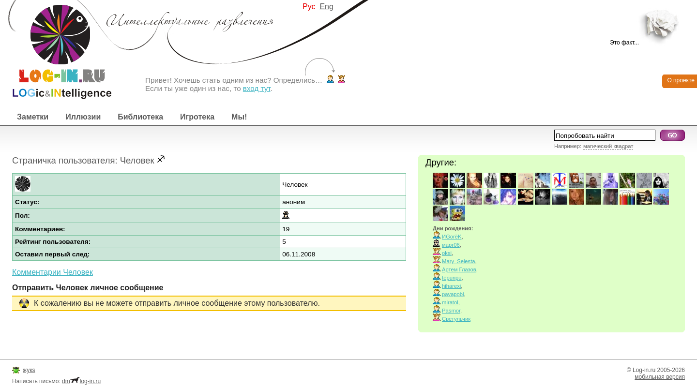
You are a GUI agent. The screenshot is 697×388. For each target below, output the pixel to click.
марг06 (451, 245)
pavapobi (453, 294)
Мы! (239, 117)
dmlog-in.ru (81, 381)
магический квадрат (608, 146)
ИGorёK (451, 236)
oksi (447, 253)
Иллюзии (83, 117)
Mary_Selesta (458, 261)
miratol (450, 302)
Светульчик (456, 319)
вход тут (257, 88)
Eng (326, 6)
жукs (29, 370)
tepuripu (451, 278)
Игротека (197, 117)
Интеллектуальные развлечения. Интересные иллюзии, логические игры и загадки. (55, 49)
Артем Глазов (459, 269)
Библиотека (140, 117)
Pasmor (451, 310)
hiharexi (451, 286)
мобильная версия (660, 376)
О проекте (681, 80)
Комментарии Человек (52, 272)
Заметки (32, 117)
